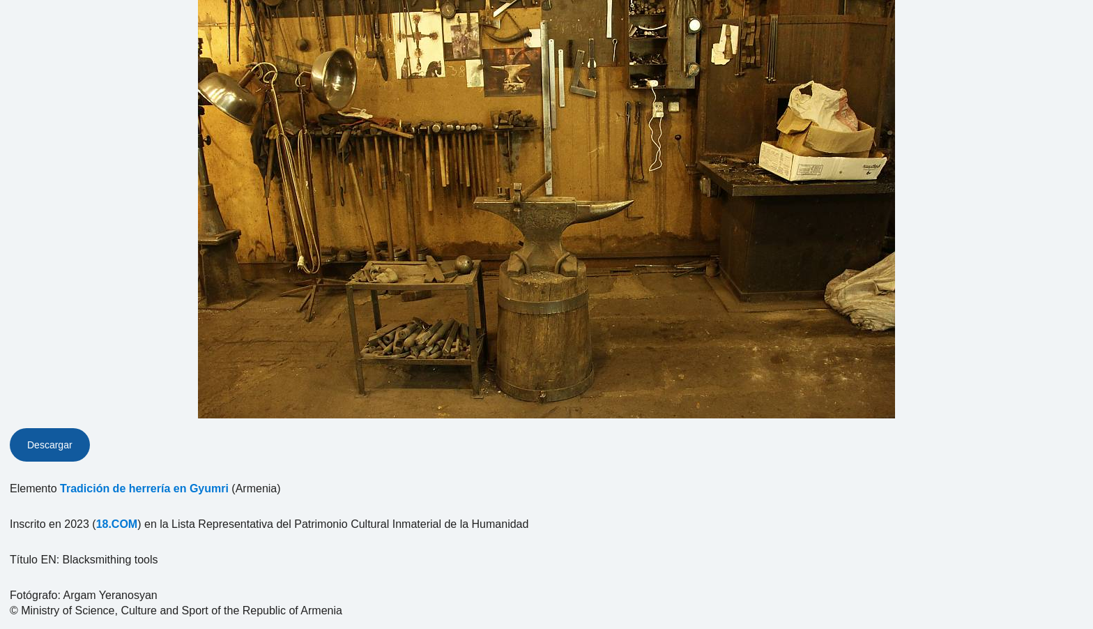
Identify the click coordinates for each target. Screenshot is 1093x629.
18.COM (117, 524)
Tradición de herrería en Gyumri (144, 488)
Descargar (49, 444)
